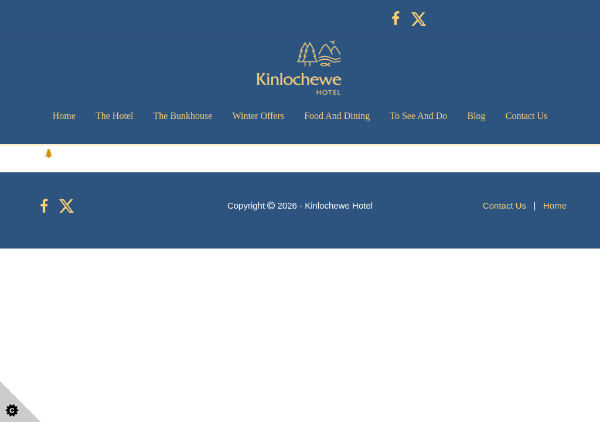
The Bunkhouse (183, 116)
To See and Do (418, 116)
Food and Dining (337, 116)
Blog (476, 116)
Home (64, 116)
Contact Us (527, 116)
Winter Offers (258, 116)
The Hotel (114, 116)
